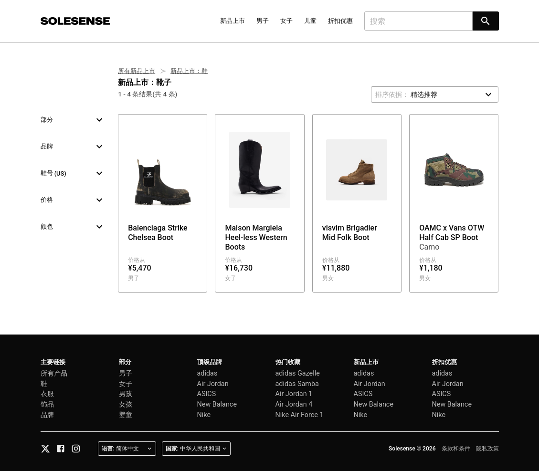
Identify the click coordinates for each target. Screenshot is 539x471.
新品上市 (232, 20)
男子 (262, 20)
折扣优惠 (340, 20)
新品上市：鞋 (189, 70)
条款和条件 (456, 448)
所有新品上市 (136, 70)
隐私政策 (487, 448)
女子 (286, 20)
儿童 (310, 20)
